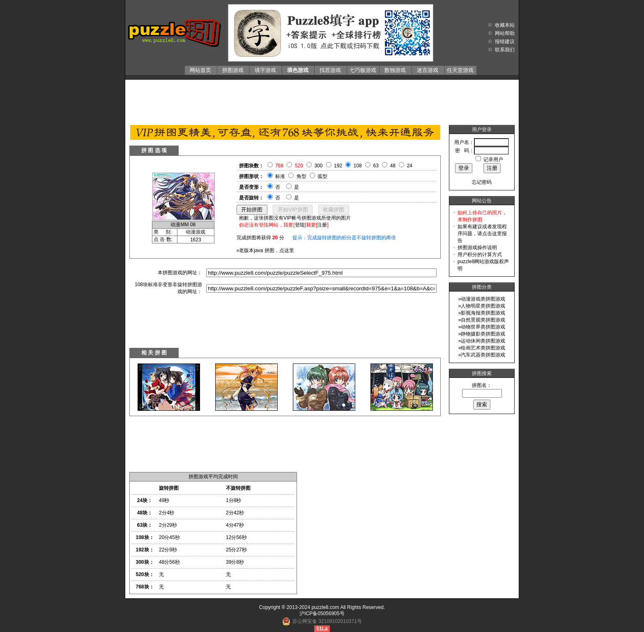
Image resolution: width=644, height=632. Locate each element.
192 (338, 166)
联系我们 (505, 50)
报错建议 (505, 41)
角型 (301, 176)
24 (409, 166)
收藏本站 (505, 25)
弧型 (322, 176)
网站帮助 (505, 33)
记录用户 (493, 159)
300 (318, 166)
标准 (280, 176)
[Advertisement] (322, 100)
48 (393, 166)
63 (376, 166)
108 (358, 166)
